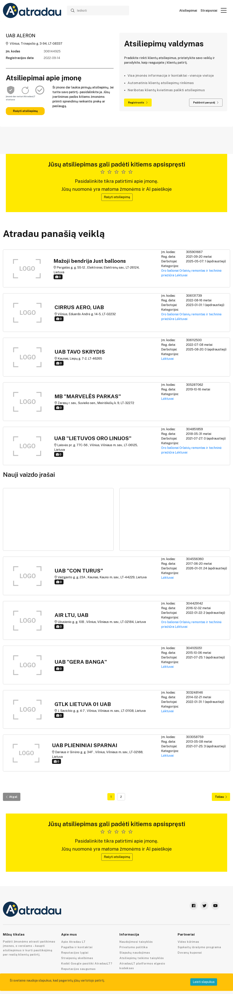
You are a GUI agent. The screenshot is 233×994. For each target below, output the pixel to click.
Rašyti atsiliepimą (25, 111)
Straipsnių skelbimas (77, 958)
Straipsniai (209, 10)
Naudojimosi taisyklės (136, 941)
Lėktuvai (181, 275)
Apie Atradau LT (73, 941)
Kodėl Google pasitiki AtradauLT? (86, 963)
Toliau (221, 796)
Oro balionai (170, 270)
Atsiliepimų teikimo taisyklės (141, 958)
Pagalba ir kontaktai (76, 947)
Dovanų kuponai (190, 952)
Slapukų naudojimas (134, 952)
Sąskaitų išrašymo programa (199, 947)
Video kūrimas (188, 941)
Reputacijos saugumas (78, 969)
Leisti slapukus (204, 982)
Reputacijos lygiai (74, 952)
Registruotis (138, 102)
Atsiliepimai (188, 10)
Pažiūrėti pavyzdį (205, 102)
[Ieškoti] (98, 10)
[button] (224, 10)
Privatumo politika (133, 947)
